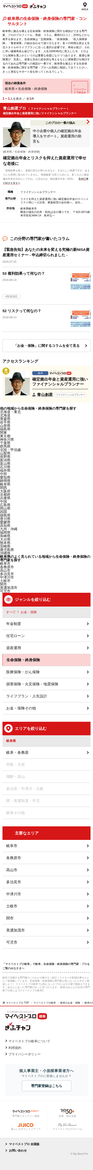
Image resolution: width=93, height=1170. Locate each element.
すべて (11, 612)
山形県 (5, 426)
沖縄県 (5, 553)
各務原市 (13, 858)
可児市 (11, 942)
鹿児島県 (7, 550)
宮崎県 (5, 546)
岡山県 (5, 508)
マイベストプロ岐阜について (29, 1041)
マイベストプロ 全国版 (24, 1144)
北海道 (5, 415)
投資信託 (12, 296)
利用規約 (14, 1048)
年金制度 (13, 624)
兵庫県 (5, 498)
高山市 (11, 870)
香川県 (5, 519)
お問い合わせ (18, 1150)
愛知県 (5, 477)
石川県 (5, 467)
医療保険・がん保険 (23, 672)
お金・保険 (29, 612)
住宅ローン (15, 636)
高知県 (5, 526)
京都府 (5, 495)
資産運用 (13, 648)
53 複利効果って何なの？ (23, 273)
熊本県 (5, 543)
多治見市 (13, 882)
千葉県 (5, 443)
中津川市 (13, 894)
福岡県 (5, 532)
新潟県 (5, 460)
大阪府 (5, 491)
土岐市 (11, 906)
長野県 (5, 457)
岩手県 (5, 422)
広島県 (5, 505)
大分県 (5, 539)
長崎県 (5, 536)
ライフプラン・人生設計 (26, 696)
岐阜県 (5, 484)
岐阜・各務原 (17, 752)
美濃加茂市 (15, 930)
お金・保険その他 (21, 708)
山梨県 (5, 453)
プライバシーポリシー (24, 1054)
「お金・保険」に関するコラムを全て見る (47, 346)
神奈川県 (7, 439)
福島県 (5, 429)
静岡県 (5, 481)
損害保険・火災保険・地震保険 (32, 684)
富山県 (5, 463)
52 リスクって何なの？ (21, 311)
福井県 (5, 470)
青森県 (5, 419)
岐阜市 (5, 563)
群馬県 (5, 446)
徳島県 (5, 515)
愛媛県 (5, 522)
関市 (10, 918)
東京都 (5, 436)
